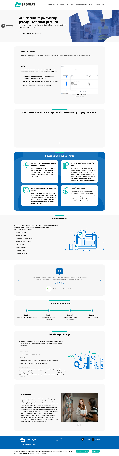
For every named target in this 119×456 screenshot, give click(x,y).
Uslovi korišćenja (59, 439)
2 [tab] (78, 96)
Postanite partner (81, 4)
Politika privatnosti (59, 441)
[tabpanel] (79, 79)
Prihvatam (95, 451)
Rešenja (62, 4)
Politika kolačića (82, 451)
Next (100, 280)
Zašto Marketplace (52, 4)
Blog (90, 4)
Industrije (70, 4)
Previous (18, 280)
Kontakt (97, 4)
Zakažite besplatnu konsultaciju (31, 33)
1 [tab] (76, 96)
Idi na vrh (97, 439)
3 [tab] (80, 96)
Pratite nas (87, 439)
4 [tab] (83, 96)
